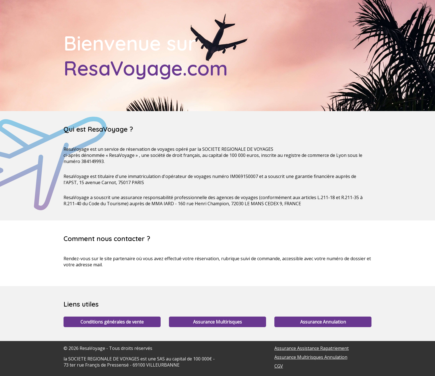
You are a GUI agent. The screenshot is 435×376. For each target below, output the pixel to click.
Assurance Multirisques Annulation (310, 357)
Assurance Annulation (323, 322)
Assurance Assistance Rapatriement (311, 348)
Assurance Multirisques (217, 322)
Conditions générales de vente (112, 322)
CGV (278, 366)
